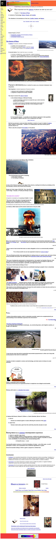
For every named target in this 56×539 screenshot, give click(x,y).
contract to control (30, 48)
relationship (27, 21)
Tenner (29, 490)
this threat (23, 242)
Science (1, 40)
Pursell (17, 490)
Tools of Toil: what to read (24, 521)
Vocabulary (1, 48)
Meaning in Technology (35, 3)
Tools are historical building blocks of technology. (28, 523)
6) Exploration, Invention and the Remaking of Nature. (22, 34)
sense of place (44, 251)
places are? (33, 120)
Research (1, 37)
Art (0, 11)
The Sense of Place (25, 13)
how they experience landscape (14, 323)
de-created (25, 127)
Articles (1, 12)
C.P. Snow (13, 242)
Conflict (34, 15)
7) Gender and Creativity (16, 35)
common (22, 433)
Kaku (45, 490)
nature (34, 21)
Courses (1, 23)
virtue (24, 47)
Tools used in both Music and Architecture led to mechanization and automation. (25, 528)
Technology (11, 461)
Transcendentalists (44, 56)
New (1, 31)
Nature (23, 15)
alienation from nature (23, 390)
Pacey (34, 490)
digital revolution (13, 282)
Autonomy (1, 14)
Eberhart (39, 490)
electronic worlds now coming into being (41, 256)
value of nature (24, 95)
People (27, 15)
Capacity (1, 20)
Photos (1, 34)
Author (47, 488)
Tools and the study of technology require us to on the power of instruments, (26, 529)
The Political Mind (52, 319)
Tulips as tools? (22, 518)
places (50, 123)
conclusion (37, 21)
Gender (36, 18)
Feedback (10, 457)
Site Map (1, 42)
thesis (24, 21)
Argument (1, 9)
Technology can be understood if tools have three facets (23, 526)
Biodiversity (2, 17)
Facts (1, 28)
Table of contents (22, 488)
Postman (26, 490)
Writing (1, 51)
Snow (43, 490)
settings (31, 9)
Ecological (1, 26)
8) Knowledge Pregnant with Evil (17, 36)
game (45, 420)
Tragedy (1, 45)
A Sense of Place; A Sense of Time (46, 307)
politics (31, 21)
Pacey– (21, 490)
